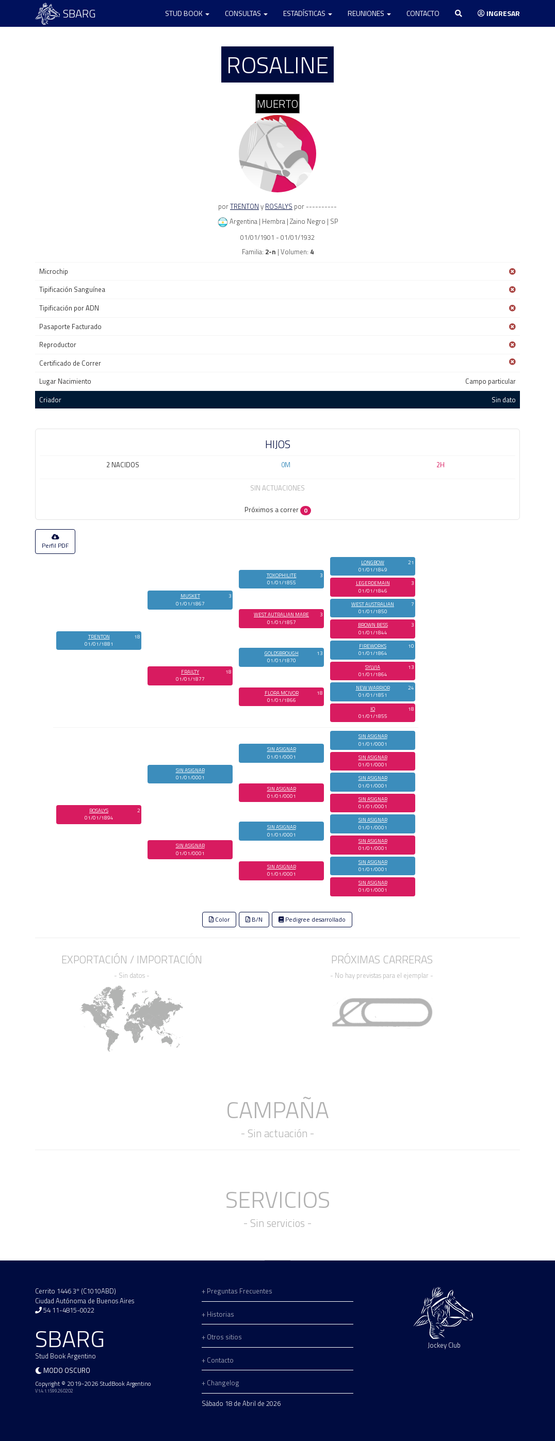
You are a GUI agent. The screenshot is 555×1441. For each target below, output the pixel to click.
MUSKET (190, 596)
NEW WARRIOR (373, 688)
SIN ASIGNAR (190, 770)
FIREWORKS (372, 646)
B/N (254, 919)
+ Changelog (220, 1383)
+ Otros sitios (222, 1337)
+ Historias (218, 1314)
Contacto (422, 13)
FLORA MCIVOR (282, 693)
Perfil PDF (55, 542)
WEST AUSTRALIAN (372, 604)
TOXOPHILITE (282, 575)
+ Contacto (218, 1360)
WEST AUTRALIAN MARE (281, 614)
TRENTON (244, 206)
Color (219, 919)
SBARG (65, 14)
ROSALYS (278, 206)
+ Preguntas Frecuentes (237, 1291)
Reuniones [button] (369, 13)
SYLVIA (372, 667)
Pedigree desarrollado (312, 919)
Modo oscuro (66, 1370)
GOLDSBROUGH (282, 653)
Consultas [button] (246, 13)
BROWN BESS (373, 625)
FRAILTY (190, 672)
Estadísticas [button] (307, 13)
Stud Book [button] (187, 13)
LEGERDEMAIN (373, 583)
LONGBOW (372, 562)
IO (372, 709)
